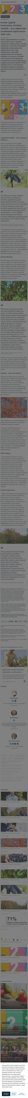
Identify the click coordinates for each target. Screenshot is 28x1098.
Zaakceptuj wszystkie (6, 1094)
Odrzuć (13, 1093)
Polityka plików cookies (21, 1094)
